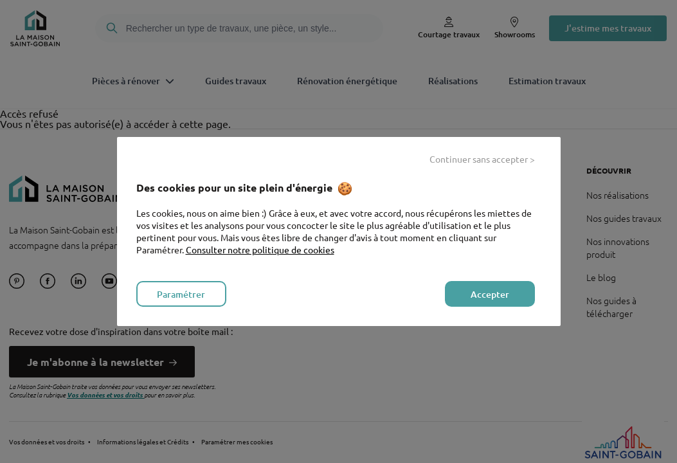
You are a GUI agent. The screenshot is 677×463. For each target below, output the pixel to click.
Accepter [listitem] (490, 294)
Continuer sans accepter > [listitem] (482, 159)
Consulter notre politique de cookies (260, 249)
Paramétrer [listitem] (181, 294)
